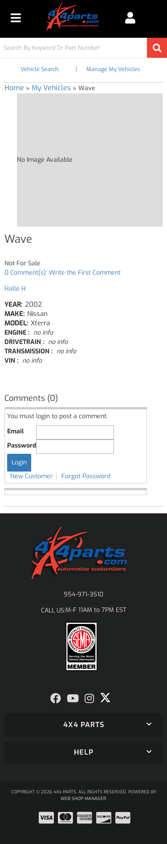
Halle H (15, 288)
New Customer (31, 476)
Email (15, 431)
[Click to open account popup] (130, 18)
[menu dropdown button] (16, 18)
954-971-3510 (83, 594)
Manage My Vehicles (113, 69)
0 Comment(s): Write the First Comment (62, 272)
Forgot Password (85, 476)
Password (21, 445)
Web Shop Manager (83, 798)
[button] (83, 48)
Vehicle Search (39, 69)
